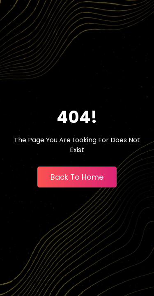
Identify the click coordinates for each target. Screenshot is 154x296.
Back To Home (77, 177)
